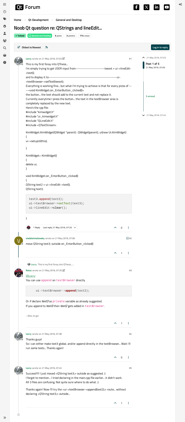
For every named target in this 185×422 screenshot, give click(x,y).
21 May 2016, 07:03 (52, 58)
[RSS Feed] (46, 47)
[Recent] (4, 12)
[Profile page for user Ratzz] (18, 273)
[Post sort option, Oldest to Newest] (29, 47)
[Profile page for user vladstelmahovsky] (18, 240)
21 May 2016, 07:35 (52, 270)
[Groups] (4, 41)
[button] (4, 418)
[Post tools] (128, 227)
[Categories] (4, 4)
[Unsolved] (4, 62)
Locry (28, 58)
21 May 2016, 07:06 (65, 238)
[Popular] (4, 26)
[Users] (4, 33)
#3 (130, 270)
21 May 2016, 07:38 (52, 334)
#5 (130, 368)
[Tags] (4, 19)
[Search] (4, 48)
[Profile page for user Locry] (18, 61)
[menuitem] (180, 4)
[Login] (180, 4)
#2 (130, 238)
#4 (130, 334)
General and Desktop (39, 35)
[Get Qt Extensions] (4, 55)
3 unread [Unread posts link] (150, 96)
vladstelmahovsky (35, 238)
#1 (130, 58)
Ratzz (29, 270)
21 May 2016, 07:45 (52, 368)
